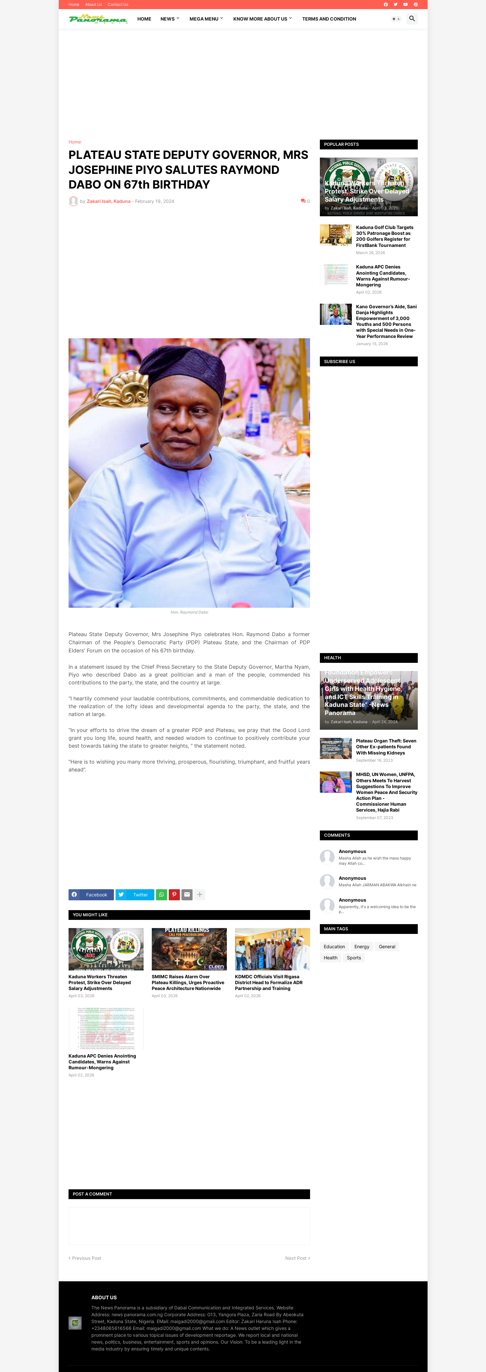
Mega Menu (204, 19)
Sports (354, 957)
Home (74, 4)
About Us (93, 4)
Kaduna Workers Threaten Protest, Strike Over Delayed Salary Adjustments (100, 982)
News (168, 19)
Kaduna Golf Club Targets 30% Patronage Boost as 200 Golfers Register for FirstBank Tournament (385, 236)
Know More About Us (260, 19)
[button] (396, 19)
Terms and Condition (329, 19)
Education (334, 946)
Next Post (295, 1258)
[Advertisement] (243, 84)
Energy (361, 946)
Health (330, 957)
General (387, 946)
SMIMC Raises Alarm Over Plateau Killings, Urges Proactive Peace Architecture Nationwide (188, 982)
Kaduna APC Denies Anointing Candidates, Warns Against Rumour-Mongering (102, 1061)
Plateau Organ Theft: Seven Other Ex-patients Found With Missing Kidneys (386, 746)
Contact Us (118, 4)
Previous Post (86, 1258)
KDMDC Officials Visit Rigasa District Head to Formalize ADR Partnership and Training (269, 982)
